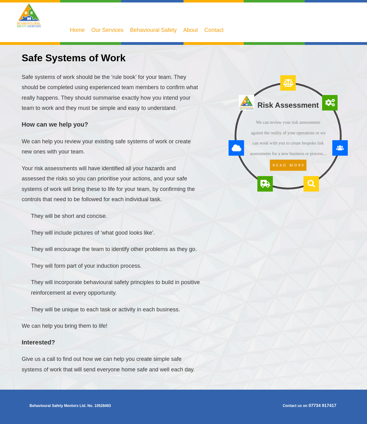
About (190, 30)
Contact (214, 30)
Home (77, 30)
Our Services (107, 30)
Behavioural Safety (153, 30)
